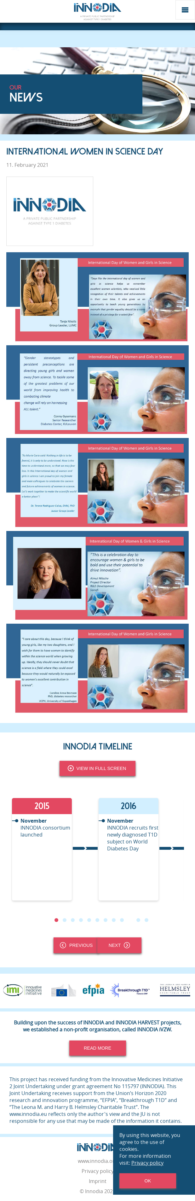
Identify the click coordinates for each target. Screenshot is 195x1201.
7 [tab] (105, 920)
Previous (76, 945)
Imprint (97, 1181)
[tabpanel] (54, 849)
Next (119, 945)
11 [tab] (138, 920)
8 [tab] (113, 920)
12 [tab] (146, 920)
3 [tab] (72, 920)
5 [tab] (89, 920)
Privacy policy (98, 1171)
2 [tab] (64, 920)
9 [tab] (121, 920)
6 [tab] (97, 920)
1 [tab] (56, 920)
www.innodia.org (98, 1160)
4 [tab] (80, 920)
